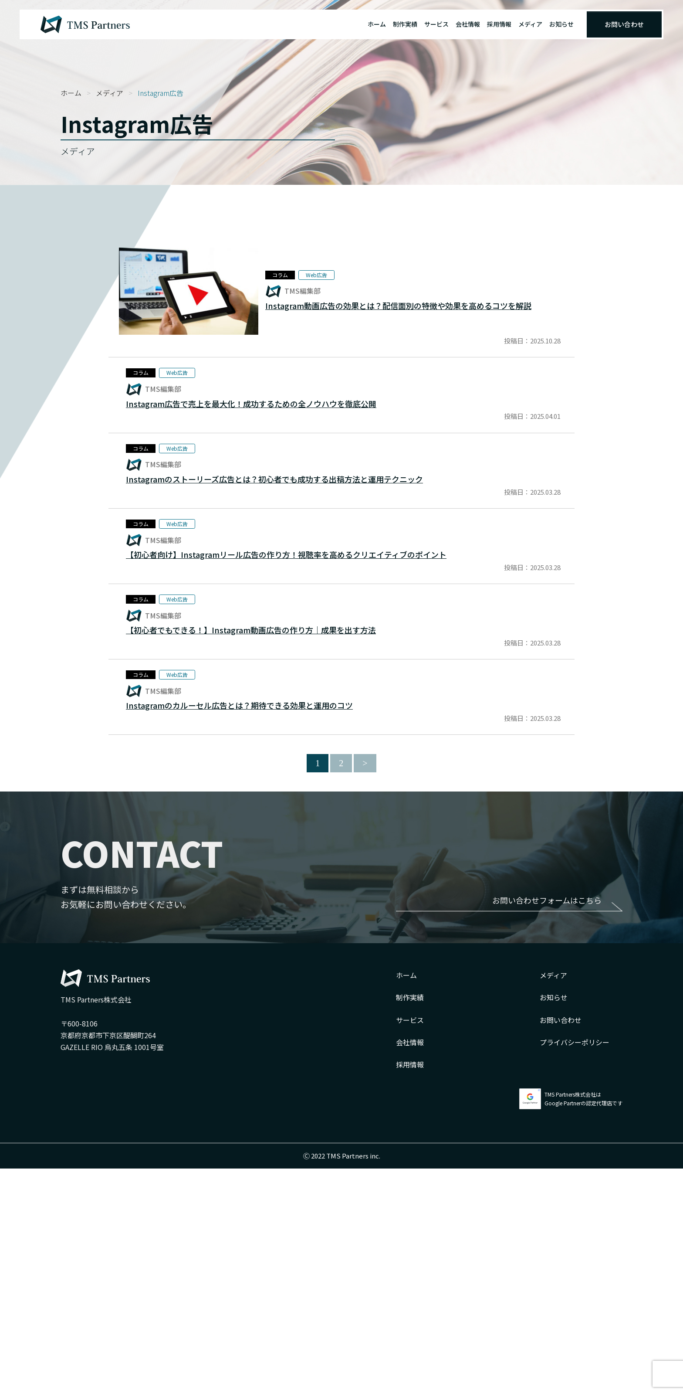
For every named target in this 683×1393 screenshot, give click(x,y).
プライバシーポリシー (574, 1266)
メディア (530, 24)
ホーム (377, 24)
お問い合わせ (624, 24)
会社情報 (468, 24)
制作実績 (405, 24)
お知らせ (561, 24)
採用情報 (499, 24)
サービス (436, 24)
